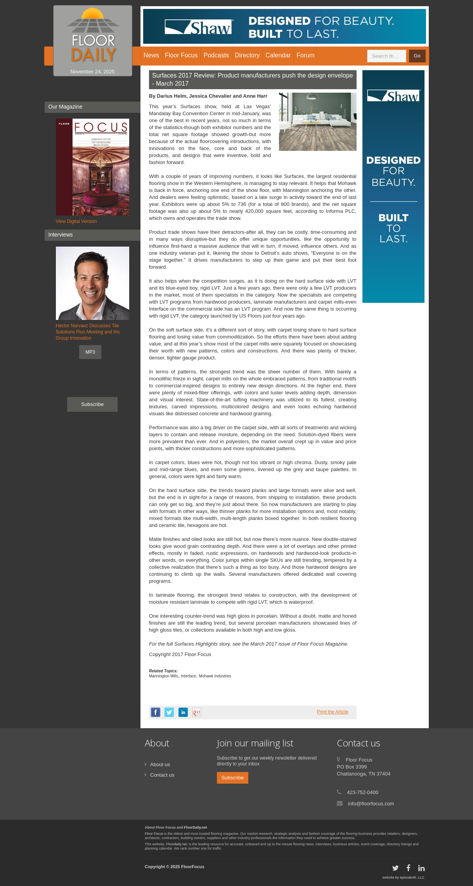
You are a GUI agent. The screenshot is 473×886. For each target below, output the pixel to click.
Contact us (162, 775)
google (196, 712)
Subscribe (92, 404)
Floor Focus (154, 834)
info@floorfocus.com (371, 804)
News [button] (151, 55)
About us (160, 764)
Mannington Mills (163, 676)
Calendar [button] (278, 55)
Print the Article (332, 712)
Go (417, 56)
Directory (247, 55)
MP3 (90, 352)
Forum (305, 55)
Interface (188, 676)
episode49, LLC (412, 877)
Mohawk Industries (215, 676)
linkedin (183, 712)
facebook (155, 712)
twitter (169, 712)
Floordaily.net (176, 844)
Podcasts (216, 55)
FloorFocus (192, 866)
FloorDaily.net (195, 827)
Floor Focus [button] (181, 55)
